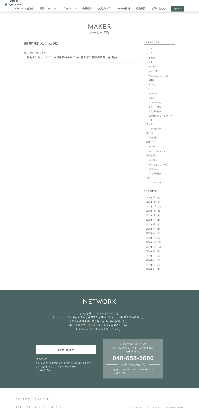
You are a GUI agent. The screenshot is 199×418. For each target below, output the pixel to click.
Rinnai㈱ (152, 85)
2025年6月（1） (153, 220)
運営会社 (20, 407)
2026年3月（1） (153, 197)
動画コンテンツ (48, 8)
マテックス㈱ (154, 107)
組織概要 (140, 8)
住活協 (149, 133)
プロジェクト (69, 8)
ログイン (177, 8)
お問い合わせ (159, 8)
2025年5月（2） (153, 224)
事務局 (151, 58)
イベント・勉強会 (24, 8)
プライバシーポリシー (36, 407)
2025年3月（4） (153, 233)
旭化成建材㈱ (154, 111)
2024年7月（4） (153, 256)
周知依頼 (152, 137)
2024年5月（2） (153, 260)
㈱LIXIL (152, 66)
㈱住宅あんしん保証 (158, 76)
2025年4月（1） (153, 229)
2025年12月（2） (154, 202)
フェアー (150, 124)
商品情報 (150, 155)
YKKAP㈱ (153, 93)
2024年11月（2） (154, 247)
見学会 (149, 178)
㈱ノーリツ (153, 71)
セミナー (150, 62)
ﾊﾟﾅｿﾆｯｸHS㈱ (154, 102)
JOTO (151, 80)
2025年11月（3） (154, 206)
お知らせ (150, 53)
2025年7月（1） (153, 215)
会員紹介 (87, 8)
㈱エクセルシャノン (158, 151)
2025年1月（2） (153, 238)
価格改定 (150, 142)
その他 (151, 98)
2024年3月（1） (153, 269)
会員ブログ (104, 8)
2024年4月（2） (153, 265)
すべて (149, 49)
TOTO (151, 89)
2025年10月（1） (154, 211)
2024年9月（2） (153, 251)
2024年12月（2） (154, 242)
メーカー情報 (123, 8)
